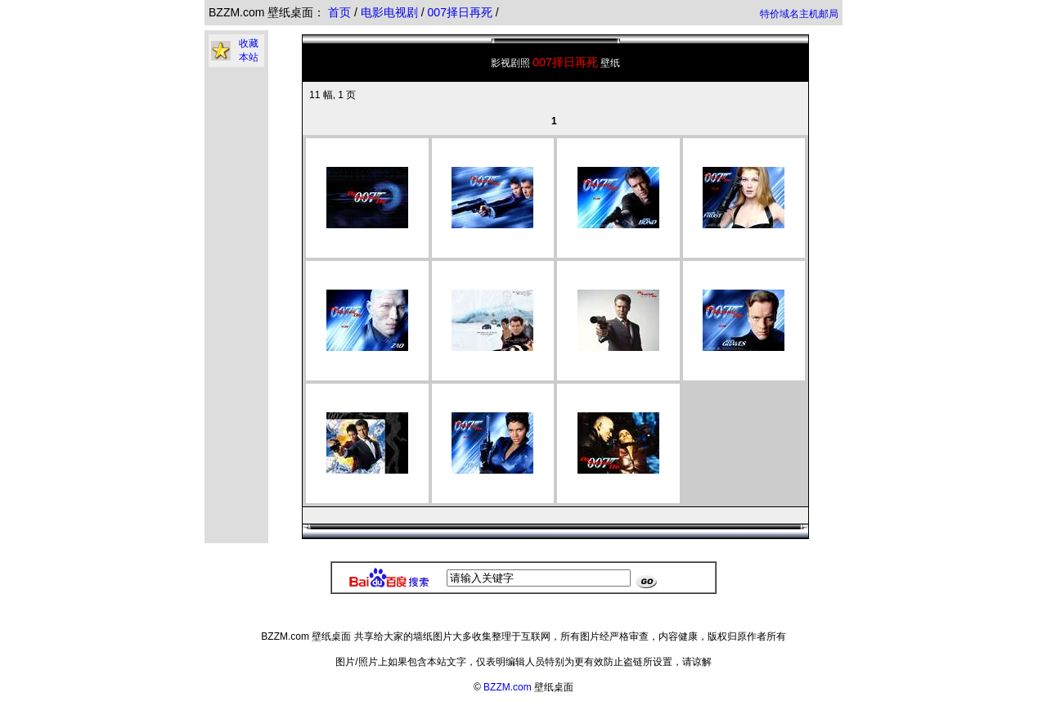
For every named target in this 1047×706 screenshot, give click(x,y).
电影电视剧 (391, 12)
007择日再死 (462, 12)
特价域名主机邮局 (799, 14)
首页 (339, 12)
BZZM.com (507, 687)
